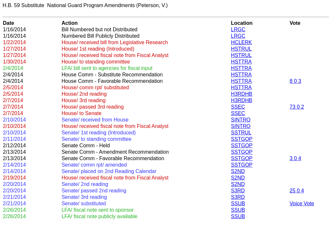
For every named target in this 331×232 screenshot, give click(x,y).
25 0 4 (297, 190)
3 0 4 (295, 158)
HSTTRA (241, 61)
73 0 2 (297, 107)
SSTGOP (242, 139)
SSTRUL (241, 132)
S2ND (238, 171)
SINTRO (241, 119)
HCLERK (241, 42)
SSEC (238, 107)
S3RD (238, 190)
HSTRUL (241, 49)
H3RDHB (241, 94)
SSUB (238, 203)
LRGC (238, 29)
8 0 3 (295, 81)
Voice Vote (302, 203)
